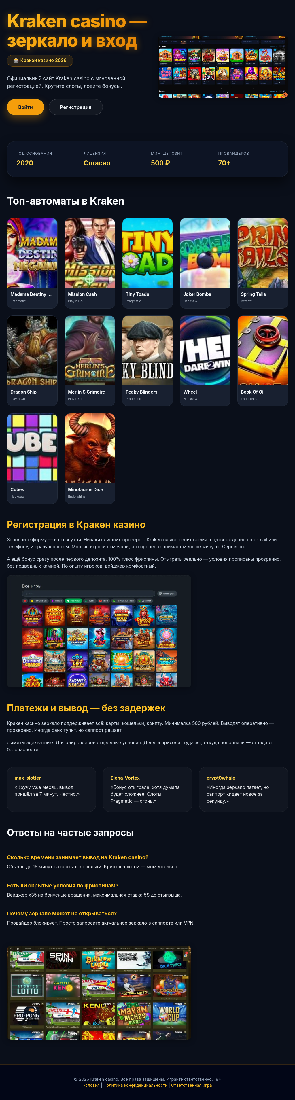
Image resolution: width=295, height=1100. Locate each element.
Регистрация (75, 107)
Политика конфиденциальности (135, 1085)
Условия (91, 1085)
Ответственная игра (191, 1085)
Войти (25, 107)
